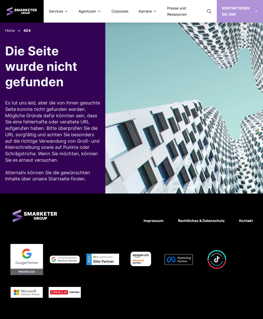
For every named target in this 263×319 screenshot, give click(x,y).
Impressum (154, 220)
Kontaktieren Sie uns (240, 11)
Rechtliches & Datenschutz (201, 220)
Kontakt (246, 220)
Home (10, 30)
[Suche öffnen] (209, 11)
